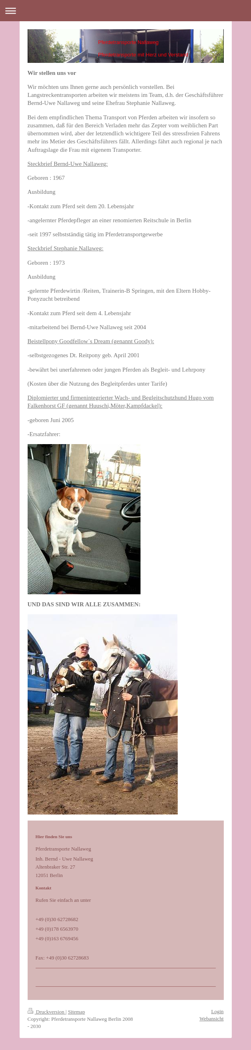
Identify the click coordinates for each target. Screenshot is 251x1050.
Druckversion (47, 1012)
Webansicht (211, 1019)
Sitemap (76, 1012)
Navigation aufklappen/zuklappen (125, 10)
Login (217, 1011)
